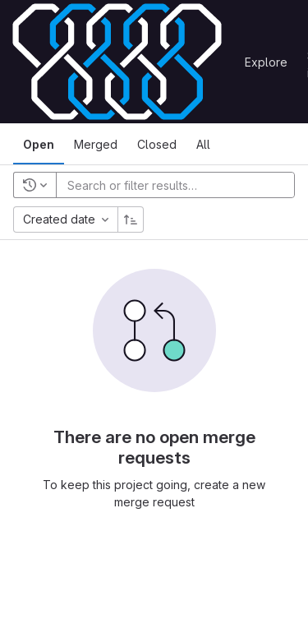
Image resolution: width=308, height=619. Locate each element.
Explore (266, 62)
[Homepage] (117, 61)
